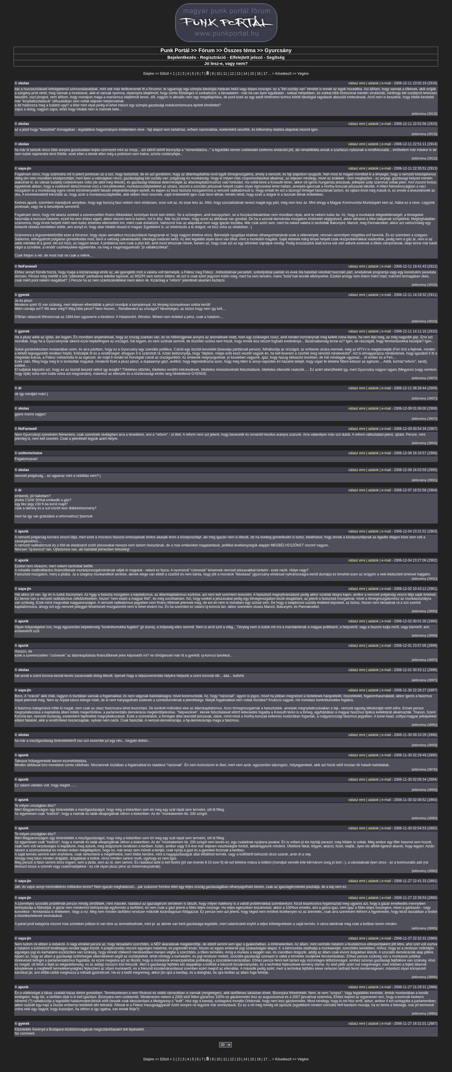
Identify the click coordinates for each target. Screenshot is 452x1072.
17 (265, 74)
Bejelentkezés (181, 57)
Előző (164, 74)
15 (252, 74)
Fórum (206, 50)
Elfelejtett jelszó (246, 57)
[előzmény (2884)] (424, 977)
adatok (373, 83)
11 (225, 74)
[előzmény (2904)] (424, 443)
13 (238, 74)
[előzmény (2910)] (424, 284)
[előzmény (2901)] (424, 480)
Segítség (275, 57)
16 (259, 74)
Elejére (148, 74)
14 (245, 74)
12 (232, 74)
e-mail (386, 83)
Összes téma (239, 50)
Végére (303, 74)
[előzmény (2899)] (424, 635)
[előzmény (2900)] (424, 611)
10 (218, 74)
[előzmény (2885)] (424, 1013)
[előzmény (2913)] (424, 113)
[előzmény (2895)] (424, 724)
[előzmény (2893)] (424, 745)
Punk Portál (174, 50)
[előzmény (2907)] (424, 378)
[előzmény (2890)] (424, 818)
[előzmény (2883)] (424, 928)
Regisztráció (213, 57)
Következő (283, 74)
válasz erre (356, 83)
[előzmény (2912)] (424, 158)
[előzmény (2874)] (424, 769)
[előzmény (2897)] (424, 660)
